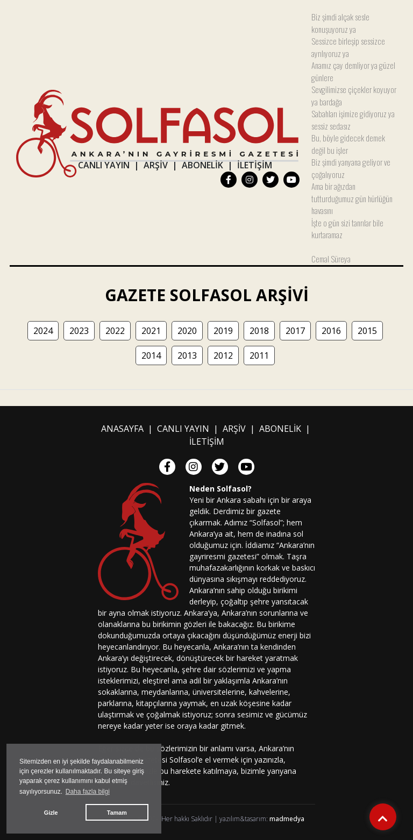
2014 (151, 355)
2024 (43, 331)
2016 (331, 331)
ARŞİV (156, 165)
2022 (115, 331)
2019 (223, 331)
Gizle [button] (51, 812)
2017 (295, 331)
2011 (259, 355)
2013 (187, 355)
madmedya (286, 818)
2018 (259, 331)
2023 (79, 331)
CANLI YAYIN (104, 165)
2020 (187, 331)
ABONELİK (202, 165)
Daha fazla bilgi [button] (88, 791)
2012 (223, 355)
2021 (151, 331)
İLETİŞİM (254, 165)
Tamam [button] (117, 812)
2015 (367, 331)
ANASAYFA (122, 429)
